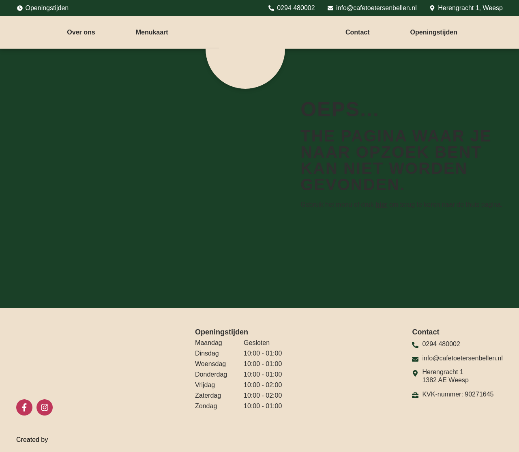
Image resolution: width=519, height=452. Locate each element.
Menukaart (152, 32)
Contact (357, 32)
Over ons (81, 32)
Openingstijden (433, 32)
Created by (37, 440)
